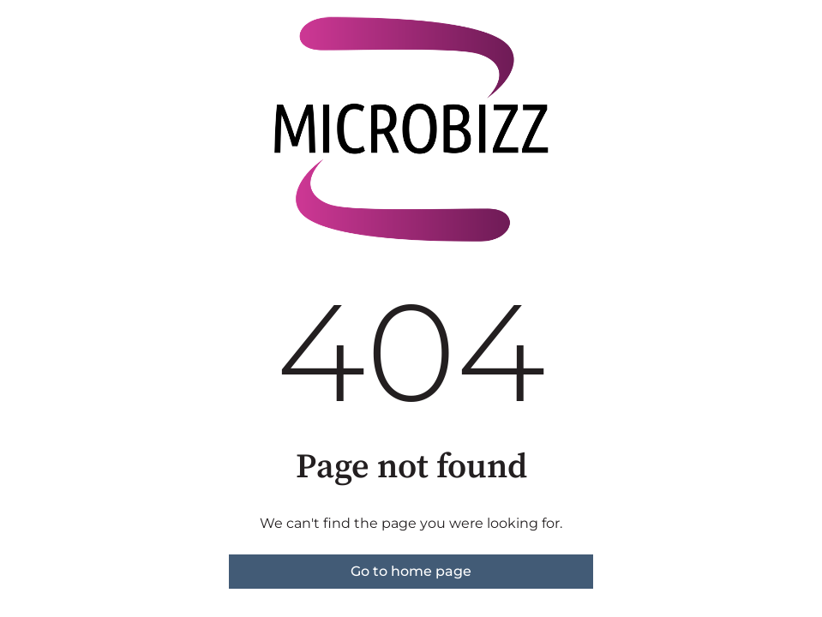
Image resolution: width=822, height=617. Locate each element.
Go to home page (411, 571)
